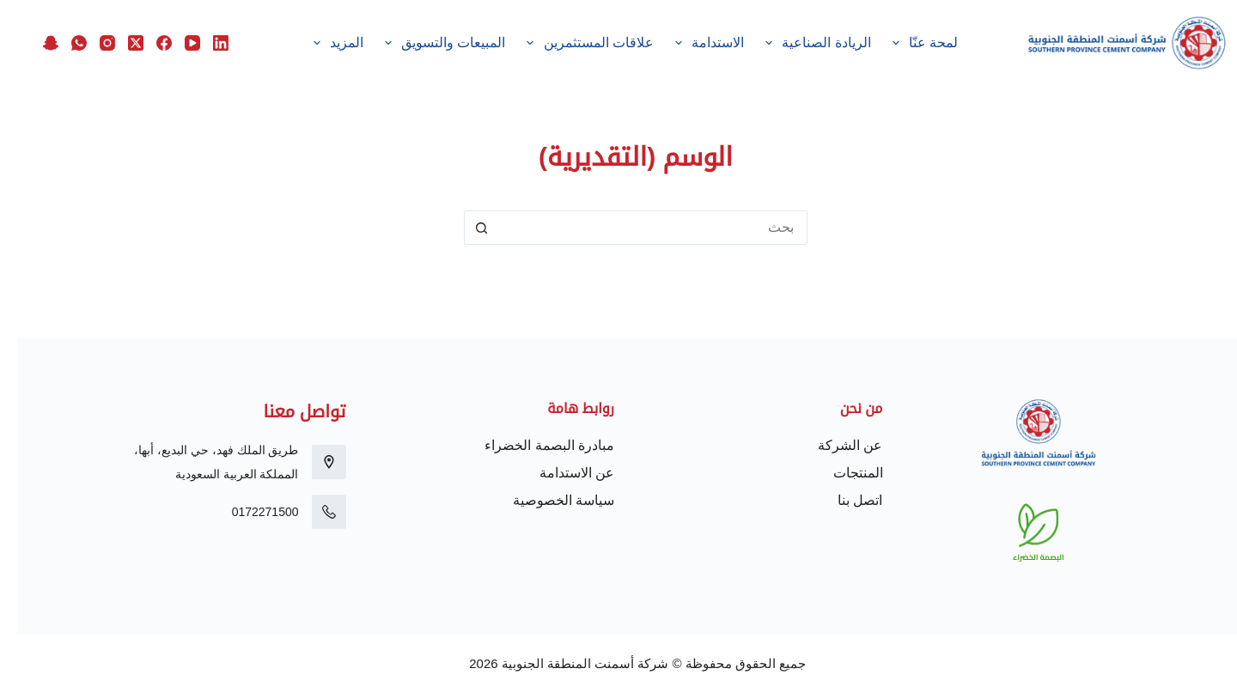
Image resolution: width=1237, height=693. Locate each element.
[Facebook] (147, 43)
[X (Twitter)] (118, 43)
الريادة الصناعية (798, 43)
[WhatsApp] (62, 43)
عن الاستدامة (559, 472)
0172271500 (248, 512)
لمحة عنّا (904, 43)
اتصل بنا (842, 500)
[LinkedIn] (203, 43)
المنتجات (841, 472)
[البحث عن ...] (635, 227)
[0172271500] (312, 512)
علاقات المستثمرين (570, 43)
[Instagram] (90, 43)
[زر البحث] (464, 227)
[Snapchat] (33, 43)
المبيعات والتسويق (424, 43)
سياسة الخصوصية (546, 500)
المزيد (317, 43)
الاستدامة (690, 43)
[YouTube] (175, 43)
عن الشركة (833, 445)
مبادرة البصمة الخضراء (532, 445)
